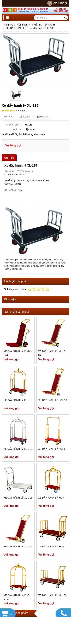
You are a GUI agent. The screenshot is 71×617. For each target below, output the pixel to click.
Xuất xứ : (17, 129)
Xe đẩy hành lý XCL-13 (52, 400)
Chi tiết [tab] (9, 157)
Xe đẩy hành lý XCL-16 (18, 497)
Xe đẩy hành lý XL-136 (52, 595)
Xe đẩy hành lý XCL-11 (52, 546)
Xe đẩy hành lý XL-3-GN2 (17, 597)
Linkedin (43, 117)
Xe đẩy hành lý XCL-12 (18, 546)
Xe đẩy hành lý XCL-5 (52, 449)
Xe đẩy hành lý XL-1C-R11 (18, 353)
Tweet (25, 117)
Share (8, 117)
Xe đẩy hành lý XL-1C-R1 (52, 353)
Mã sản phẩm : (14, 124)
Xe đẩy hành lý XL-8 (51, 497)
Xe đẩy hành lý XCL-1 (17, 400)
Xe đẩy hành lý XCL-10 (18, 449)
